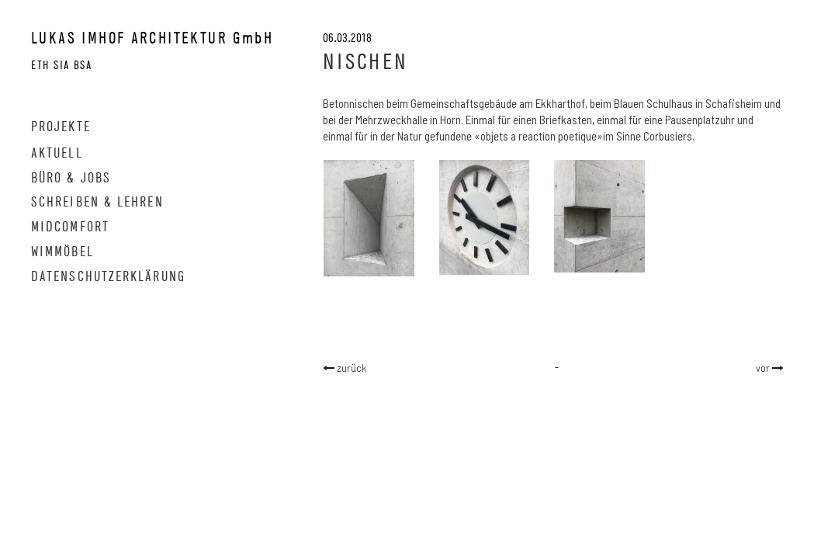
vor (764, 367)
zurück (350, 367)
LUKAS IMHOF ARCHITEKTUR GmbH (152, 37)
